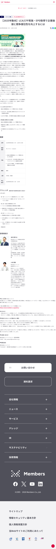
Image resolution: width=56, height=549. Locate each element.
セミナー (24, 8)
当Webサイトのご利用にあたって (26, 530)
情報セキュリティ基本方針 (22, 517)
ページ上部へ (53, 546)
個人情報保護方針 (18, 524)
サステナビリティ (18, 447)
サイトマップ (16, 511)
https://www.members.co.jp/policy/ (9, 308)
